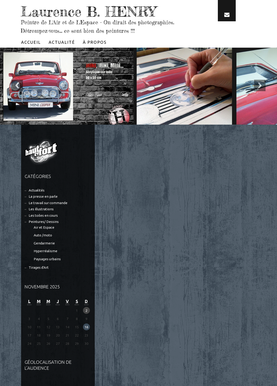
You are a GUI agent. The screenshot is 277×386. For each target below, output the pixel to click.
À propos (95, 42)
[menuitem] (31, 42)
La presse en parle (43, 196)
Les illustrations (41, 209)
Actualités (36, 190)
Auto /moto (43, 235)
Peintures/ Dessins (44, 222)
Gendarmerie (44, 243)
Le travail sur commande (48, 203)
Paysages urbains (47, 259)
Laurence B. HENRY (88, 11)
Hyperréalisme (45, 251)
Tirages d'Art (39, 267)
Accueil (31, 42)
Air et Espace (44, 227)
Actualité (62, 42)
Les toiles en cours (43, 215)
